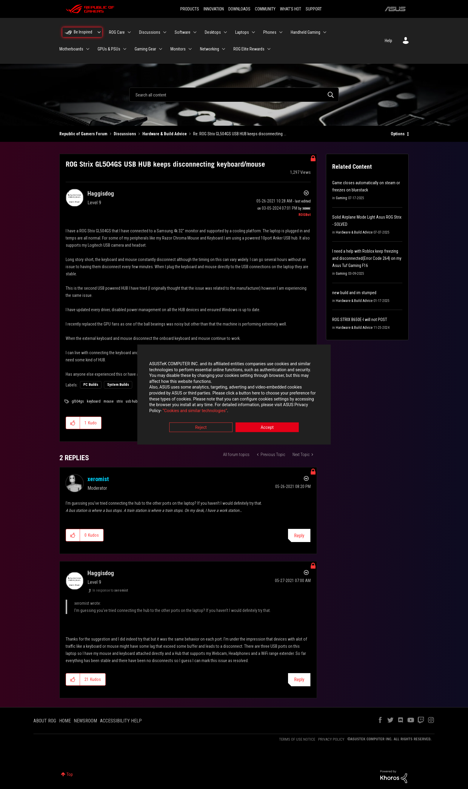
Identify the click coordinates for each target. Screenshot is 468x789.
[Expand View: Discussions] (165, 32)
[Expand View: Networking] (224, 49)
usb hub (131, 401)
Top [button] (70, 774)
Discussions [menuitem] (149, 32)
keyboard (94, 401)
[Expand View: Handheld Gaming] (325, 32)
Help (388, 40)
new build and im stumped (354, 292)
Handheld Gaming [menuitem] (305, 32)
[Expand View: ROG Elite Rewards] (269, 49)
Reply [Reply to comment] (299, 535)
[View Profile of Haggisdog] (100, 193)
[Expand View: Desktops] (225, 32)
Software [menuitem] (182, 32)
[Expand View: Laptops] (253, 32)
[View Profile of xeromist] (98, 479)
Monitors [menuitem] (178, 49)
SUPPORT (314, 9)
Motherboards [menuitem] (71, 49)
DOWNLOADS (239, 9)
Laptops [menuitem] (242, 32)
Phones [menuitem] (269, 32)
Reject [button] (201, 427)
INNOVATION (214, 9)
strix (119, 401)
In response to (110, 590)
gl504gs (78, 401)
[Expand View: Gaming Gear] (161, 49)
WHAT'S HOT (290, 9)
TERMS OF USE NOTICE (297, 739)
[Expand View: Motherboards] (88, 49)
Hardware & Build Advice (164, 133)
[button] (73, 423)
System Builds (118, 385)
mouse (108, 401)
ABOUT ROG (44, 721)
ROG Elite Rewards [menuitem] (248, 49)
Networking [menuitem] (209, 49)
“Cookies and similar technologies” (195, 410)
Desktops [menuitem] (213, 32)
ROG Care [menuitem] (117, 32)
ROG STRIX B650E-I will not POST (359, 319)
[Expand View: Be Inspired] (99, 32)
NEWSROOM (85, 721)
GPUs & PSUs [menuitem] (109, 49)
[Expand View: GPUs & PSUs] (125, 49)
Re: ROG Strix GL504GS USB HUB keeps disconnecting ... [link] (239, 133)
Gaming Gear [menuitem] (145, 49)
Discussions (125, 133)
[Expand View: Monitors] (190, 49)
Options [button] (398, 133)
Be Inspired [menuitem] (83, 32)
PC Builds (90, 385)
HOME (65, 721)
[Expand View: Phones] (281, 32)
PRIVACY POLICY (331, 739)
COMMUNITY (265, 9)
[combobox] (234, 95)
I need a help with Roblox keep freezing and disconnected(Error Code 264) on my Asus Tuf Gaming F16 (366, 258)
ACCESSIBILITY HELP (121, 721)
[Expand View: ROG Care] (129, 32)
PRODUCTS (189, 9)
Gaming (341, 198)
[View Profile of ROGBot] (304, 215)
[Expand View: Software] (195, 32)
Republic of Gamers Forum (83, 133)
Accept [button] (267, 427)
